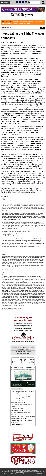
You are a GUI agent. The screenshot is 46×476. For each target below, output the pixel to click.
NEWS (16, 351)
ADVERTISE (20, 347)
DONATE (32, 347)
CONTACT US (26, 353)
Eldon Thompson (17, 424)
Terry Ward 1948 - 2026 (19, 395)
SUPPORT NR (19, 353)
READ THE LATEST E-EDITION (23, 349)
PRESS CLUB (26, 347)
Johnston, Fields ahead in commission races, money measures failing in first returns (22, 22)
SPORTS (20, 351)
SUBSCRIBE (14, 347)
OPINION (24, 351)
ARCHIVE (29, 351)
